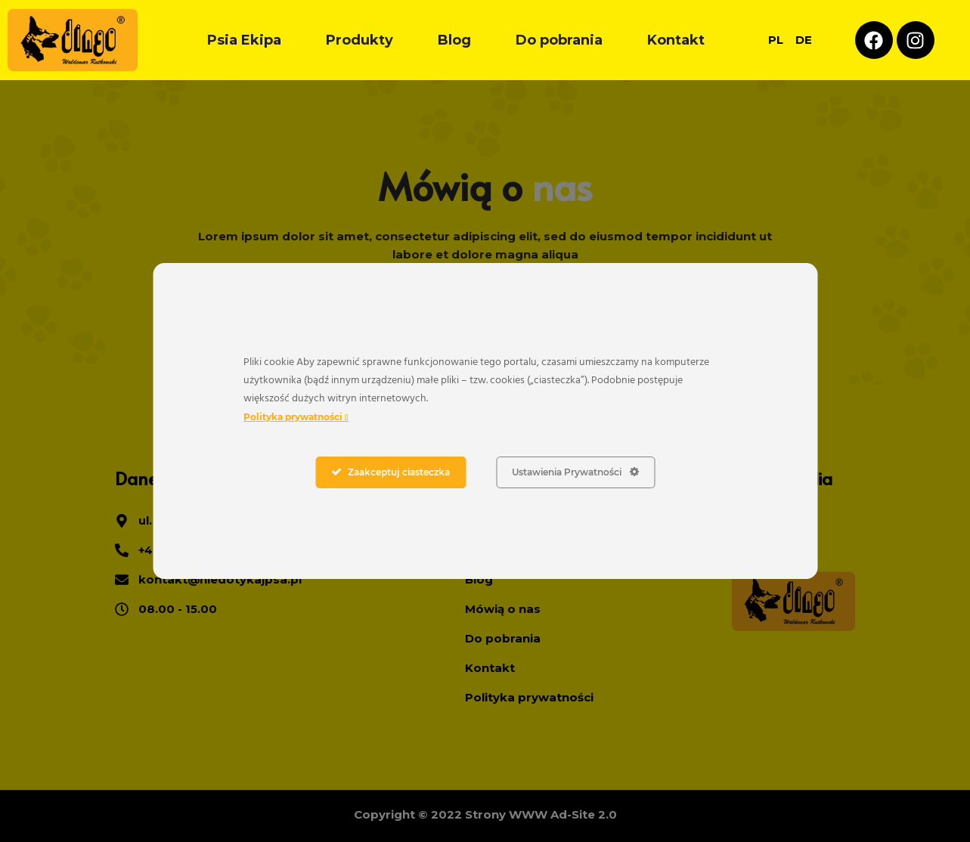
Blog (454, 40)
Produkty (359, 40)
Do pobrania (559, 40)
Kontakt (676, 40)
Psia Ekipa (244, 40)
